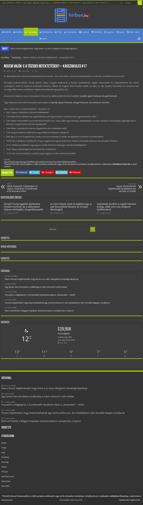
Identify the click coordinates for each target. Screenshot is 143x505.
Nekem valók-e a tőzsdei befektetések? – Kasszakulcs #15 (30, 109)
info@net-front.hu (121, 164)
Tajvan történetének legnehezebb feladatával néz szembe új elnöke (120, 187)
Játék (43, 38)
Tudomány (70, 32)
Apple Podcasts (94, 96)
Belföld (6, 32)
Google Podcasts (109, 96)
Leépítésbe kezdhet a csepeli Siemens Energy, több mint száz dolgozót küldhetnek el (116, 207)
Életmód (96, 32)
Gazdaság (31, 32)
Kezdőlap (5, 57)
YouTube (105, 102)
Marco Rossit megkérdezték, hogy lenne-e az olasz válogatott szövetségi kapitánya (44, 48)
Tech (58, 32)
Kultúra (84, 32)
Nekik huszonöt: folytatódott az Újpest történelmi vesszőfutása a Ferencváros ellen (23, 187)
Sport (120, 32)
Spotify (83, 96)
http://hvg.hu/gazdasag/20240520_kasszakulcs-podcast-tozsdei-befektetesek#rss (40, 162)
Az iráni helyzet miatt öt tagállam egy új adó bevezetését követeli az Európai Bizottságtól (71, 207)
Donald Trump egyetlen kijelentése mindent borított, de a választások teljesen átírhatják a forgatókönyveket (23, 207)
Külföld (17, 32)
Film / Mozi (133, 32)
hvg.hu (6, 109)
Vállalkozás (45, 32)
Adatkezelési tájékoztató (129, 500)
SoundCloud (94, 102)
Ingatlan (109, 32)
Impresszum (7, 500)
